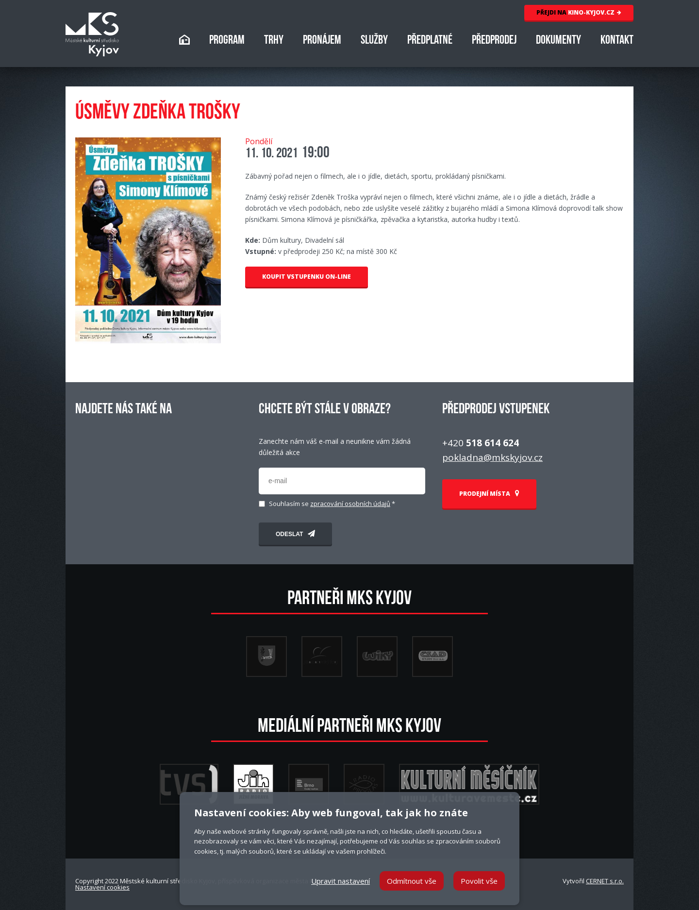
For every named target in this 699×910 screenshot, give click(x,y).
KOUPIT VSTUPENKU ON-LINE (306, 276)
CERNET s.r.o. (605, 880)
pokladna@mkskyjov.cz (492, 457)
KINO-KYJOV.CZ (578, 12)
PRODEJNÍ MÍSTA (489, 493)
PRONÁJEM (322, 41)
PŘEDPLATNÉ (429, 41)
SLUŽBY (374, 41)
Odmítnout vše (411, 881)
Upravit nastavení (340, 881)
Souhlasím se (332, 504)
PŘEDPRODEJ (494, 41)
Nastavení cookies (102, 887)
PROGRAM (227, 41)
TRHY (273, 41)
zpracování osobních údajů (350, 503)
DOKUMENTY (558, 41)
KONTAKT (616, 41)
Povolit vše (479, 881)
